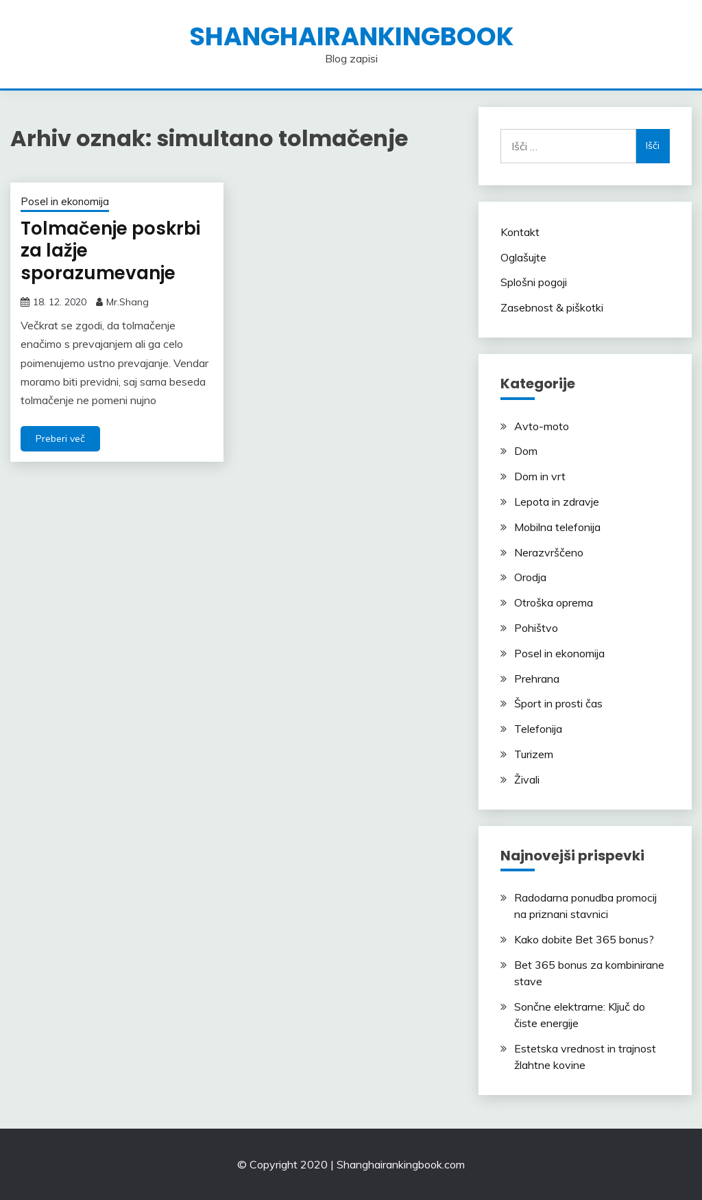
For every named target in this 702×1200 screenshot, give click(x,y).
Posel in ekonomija (65, 201)
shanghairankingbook (351, 36)
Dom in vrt (540, 476)
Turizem (533, 754)
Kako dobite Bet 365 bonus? (584, 939)
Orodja (530, 577)
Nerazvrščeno (548, 552)
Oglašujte (523, 257)
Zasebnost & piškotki (551, 307)
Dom (525, 451)
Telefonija (538, 729)
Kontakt (520, 232)
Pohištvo (536, 628)
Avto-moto (541, 426)
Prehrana (536, 678)
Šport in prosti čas (558, 703)
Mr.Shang (127, 302)
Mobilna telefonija (557, 527)
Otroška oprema (553, 602)
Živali (527, 779)
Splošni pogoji (533, 282)
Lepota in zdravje (556, 501)
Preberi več (60, 438)
